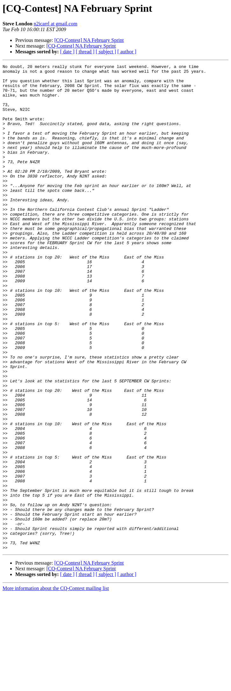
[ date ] (67, 51)
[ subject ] (106, 51)
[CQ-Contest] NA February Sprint (89, 40)
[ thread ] (85, 51)
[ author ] (126, 51)
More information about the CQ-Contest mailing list (56, 685)
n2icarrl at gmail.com (55, 23)
